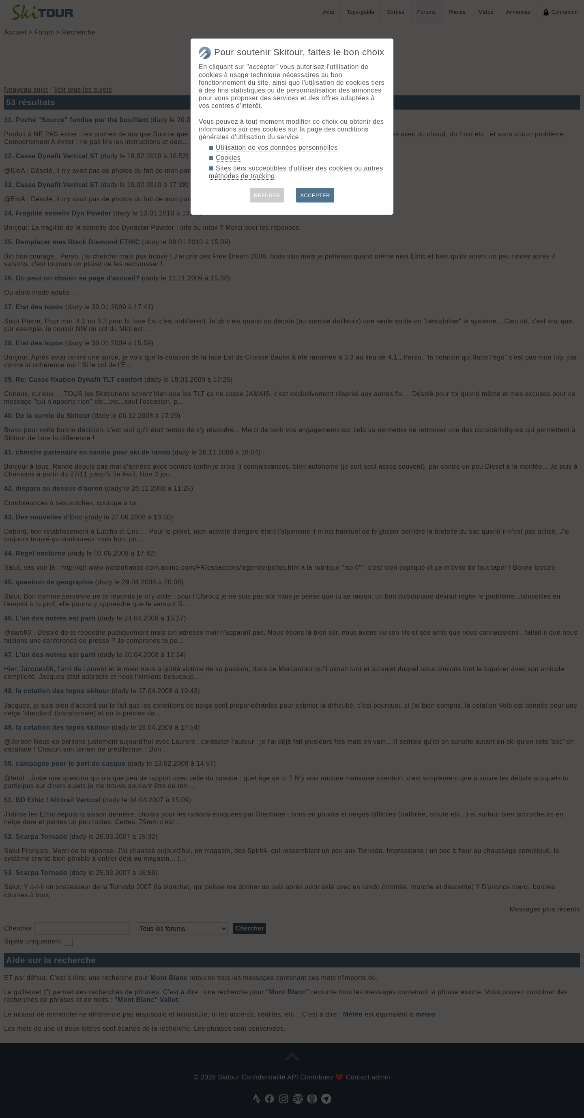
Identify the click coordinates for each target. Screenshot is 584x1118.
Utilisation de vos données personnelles (277, 147)
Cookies (228, 157)
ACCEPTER (315, 195)
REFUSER (267, 195)
